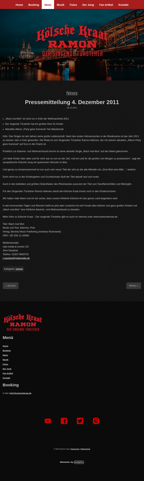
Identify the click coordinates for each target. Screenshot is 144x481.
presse (19, 269)
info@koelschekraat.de (20, 393)
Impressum (75, 449)
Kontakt (123, 4)
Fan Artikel (106, 4)
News (47, 4)
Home (19, 4)
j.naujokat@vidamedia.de (16, 258)
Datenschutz (85, 449)
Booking (33, 4)
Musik (60, 4)
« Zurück (11, 285)
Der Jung (88, 4)
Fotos (73, 4)
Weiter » (133, 285)
